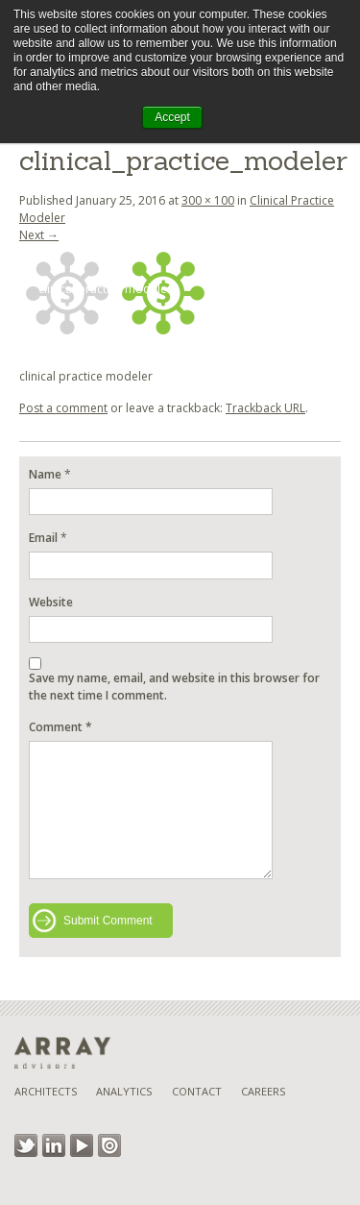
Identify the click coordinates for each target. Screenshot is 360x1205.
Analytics (124, 1091)
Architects (45, 1091)
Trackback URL (265, 408)
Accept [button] (172, 117)
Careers (263, 1091)
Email (43, 537)
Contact (197, 1091)
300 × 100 (207, 200)
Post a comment (63, 408)
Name (45, 474)
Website (51, 602)
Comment (60, 727)
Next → (39, 235)
